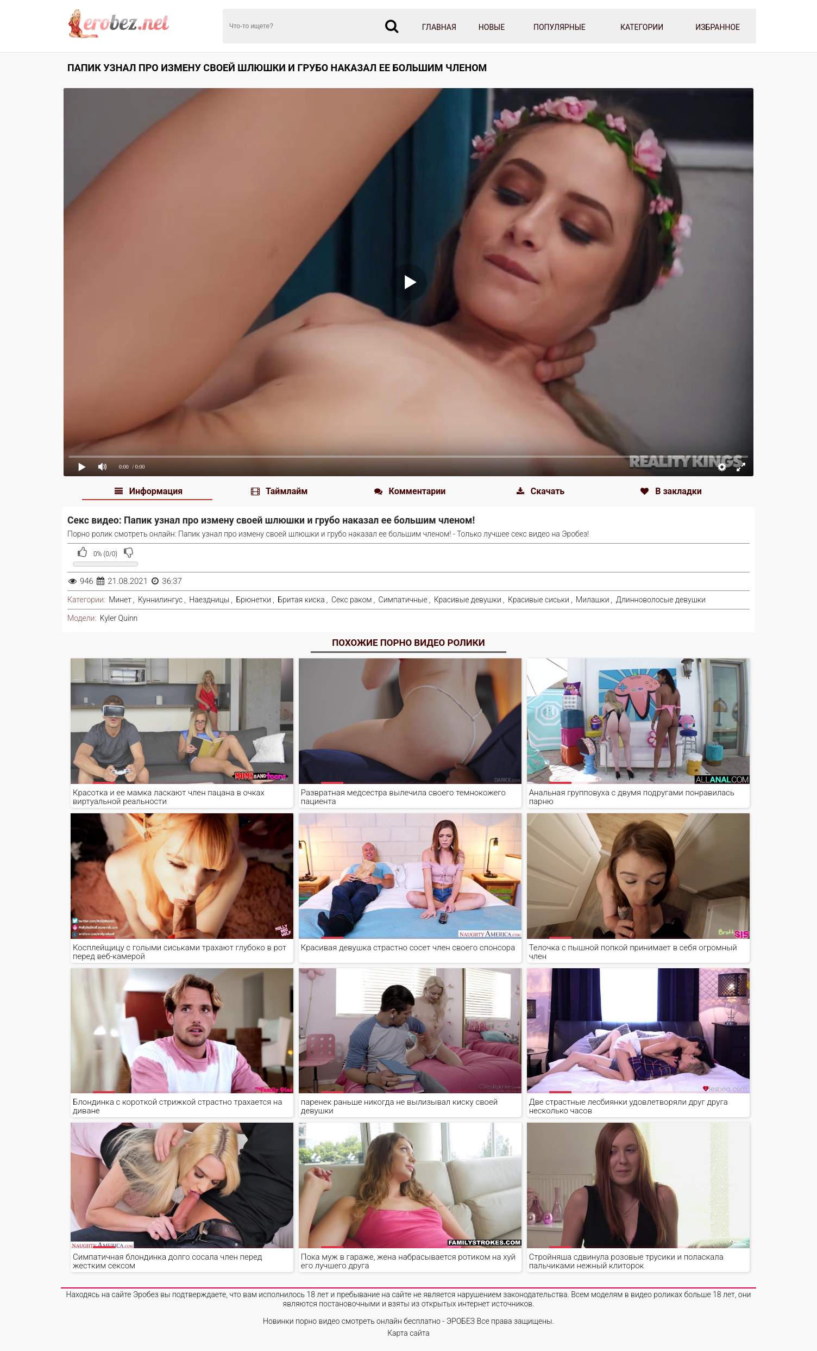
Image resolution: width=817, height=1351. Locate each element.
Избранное (717, 27)
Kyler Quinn (118, 618)
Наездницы (209, 599)
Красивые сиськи (538, 599)
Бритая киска (301, 599)
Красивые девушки (467, 599)
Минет (120, 599)
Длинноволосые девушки (661, 599)
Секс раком (351, 599)
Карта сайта (408, 1333)
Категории (641, 27)
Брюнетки (253, 599)
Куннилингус (160, 599)
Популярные (559, 27)
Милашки (592, 599)
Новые (492, 27)
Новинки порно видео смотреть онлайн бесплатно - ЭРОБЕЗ (369, 1321)
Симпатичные (403, 599)
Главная (439, 27)
